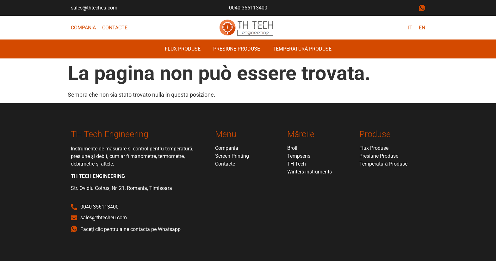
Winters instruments (309, 172)
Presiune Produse (236, 49)
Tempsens (298, 156)
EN (422, 28)
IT (410, 28)
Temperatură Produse (302, 49)
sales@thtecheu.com (94, 8)
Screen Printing (232, 156)
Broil (292, 148)
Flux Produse (183, 49)
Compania (83, 28)
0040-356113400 (248, 8)
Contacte (114, 28)
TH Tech (296, 164)
